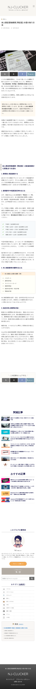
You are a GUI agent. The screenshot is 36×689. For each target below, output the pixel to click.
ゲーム (7, 614)
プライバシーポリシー (23, 679)
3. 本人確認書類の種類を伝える (10, 635)
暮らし (7, 598)
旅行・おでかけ (10, 601)
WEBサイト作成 (10, 608)
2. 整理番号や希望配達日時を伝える (11, 633)
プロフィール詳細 (17, 564)
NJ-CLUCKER (18, 7)
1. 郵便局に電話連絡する (8, 630)
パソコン (8, 589)
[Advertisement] (18, 39)
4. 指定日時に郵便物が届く (9, 638)
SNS (7, 604)
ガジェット (9, 595)
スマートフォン (10, 592)
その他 (7, 617)
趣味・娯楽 (9, 611)
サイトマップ (10, 679)
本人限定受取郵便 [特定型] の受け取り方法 (18, 669)
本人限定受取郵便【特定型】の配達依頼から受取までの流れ (16, 628)
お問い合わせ (18, 682)
